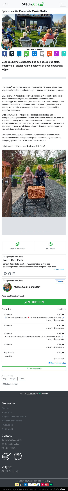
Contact (60, 281)
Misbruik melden (10, 384)
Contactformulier (10, 444)
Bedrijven (13, 379)
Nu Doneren (34, 302)
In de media (7, 412)
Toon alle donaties (57, 363)
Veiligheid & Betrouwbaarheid (14, 416)
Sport (22, 379)
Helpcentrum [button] (9, 448)
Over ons (5, 408)
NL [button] (6, 4)
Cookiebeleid (7, 429)
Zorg (4, 379)
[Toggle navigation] (63, 4)
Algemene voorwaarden (12, 421)
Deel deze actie (34, 369)
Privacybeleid (7, 425)
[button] (4, 54)
